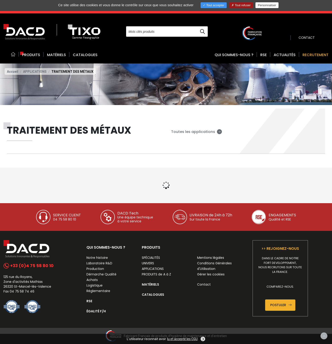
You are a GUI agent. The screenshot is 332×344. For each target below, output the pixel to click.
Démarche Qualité (101, 274)
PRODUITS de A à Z (156, 274)
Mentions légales (210, 257)
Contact (204, 284)
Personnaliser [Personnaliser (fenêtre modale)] (267, 5)
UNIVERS (148, 263)
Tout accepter (213, 5)
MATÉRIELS (56, 54)
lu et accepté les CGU (182, 339)
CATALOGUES (85, 54)
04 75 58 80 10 (64, 219)
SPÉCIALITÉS (151, 257)
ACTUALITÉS (285, 54)
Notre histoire (97, 257)
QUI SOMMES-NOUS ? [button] (234, 54)
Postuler (281, 305)
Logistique (94, 285)
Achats (92, 280)
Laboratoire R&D (99, 263)
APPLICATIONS (35, 71)
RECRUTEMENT (315, 54)
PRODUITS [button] (31, 54)
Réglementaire (98, 291)
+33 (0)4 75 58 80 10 (28, 266)
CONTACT (307, 37)
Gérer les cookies (211, 274)
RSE (263, 54)
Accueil (12, 71)
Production (95, 268)
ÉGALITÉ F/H (96, 311)
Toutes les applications (196, 131)
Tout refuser (241, 5)
